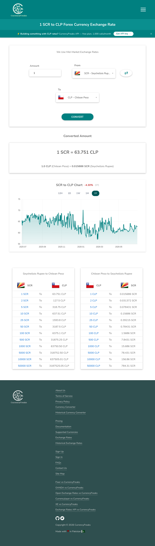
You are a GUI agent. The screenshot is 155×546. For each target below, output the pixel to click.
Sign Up (59, 451)
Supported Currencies (66, 432)
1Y (95, 193)
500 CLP (94, 340)
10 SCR (24, 313)
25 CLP (93, 320)
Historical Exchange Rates (68, 443)
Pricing (59, 421)
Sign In (59, 457)
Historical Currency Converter (70, 412)
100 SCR (25, 333)
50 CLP (93, 326)
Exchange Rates (63, 437)
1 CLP (93, 294)
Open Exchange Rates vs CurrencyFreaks (76, 493)
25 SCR (24, 320)
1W (78, 193)
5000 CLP (93, 353)
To (59, 89)
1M (87, 193)
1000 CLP (93, 346)
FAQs (58, 462)
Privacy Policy (62, 401)
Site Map (60, 473)
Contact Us (61, 468)
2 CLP (93, 300)
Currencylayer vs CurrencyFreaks (72, 498)
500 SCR (25, 340)
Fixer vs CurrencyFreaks (67, 482)
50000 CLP (93, 366)
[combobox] (93, 73)
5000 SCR (25, 353)
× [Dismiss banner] (151, 33)
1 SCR (24, 294)
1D (69, 193)
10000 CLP (93, 359)
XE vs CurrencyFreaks (66, 504)
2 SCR (24, 300)
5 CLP (93, 307)
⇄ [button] (126, 73)
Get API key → (123, 33)
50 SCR (24, 326)
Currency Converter (65, 407)
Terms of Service (64, 396)
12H (60, 193)
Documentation (63, 426)
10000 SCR (24, 359)
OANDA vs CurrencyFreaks (69, 487)
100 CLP (94, 333)
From (77, 65)
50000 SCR (24, 366)
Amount (34, 66)
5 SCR (24, 307)
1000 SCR (25, 346)
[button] (143, 9)
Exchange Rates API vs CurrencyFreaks (75, 509)
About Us (60, 390)
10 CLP (93, 313)
